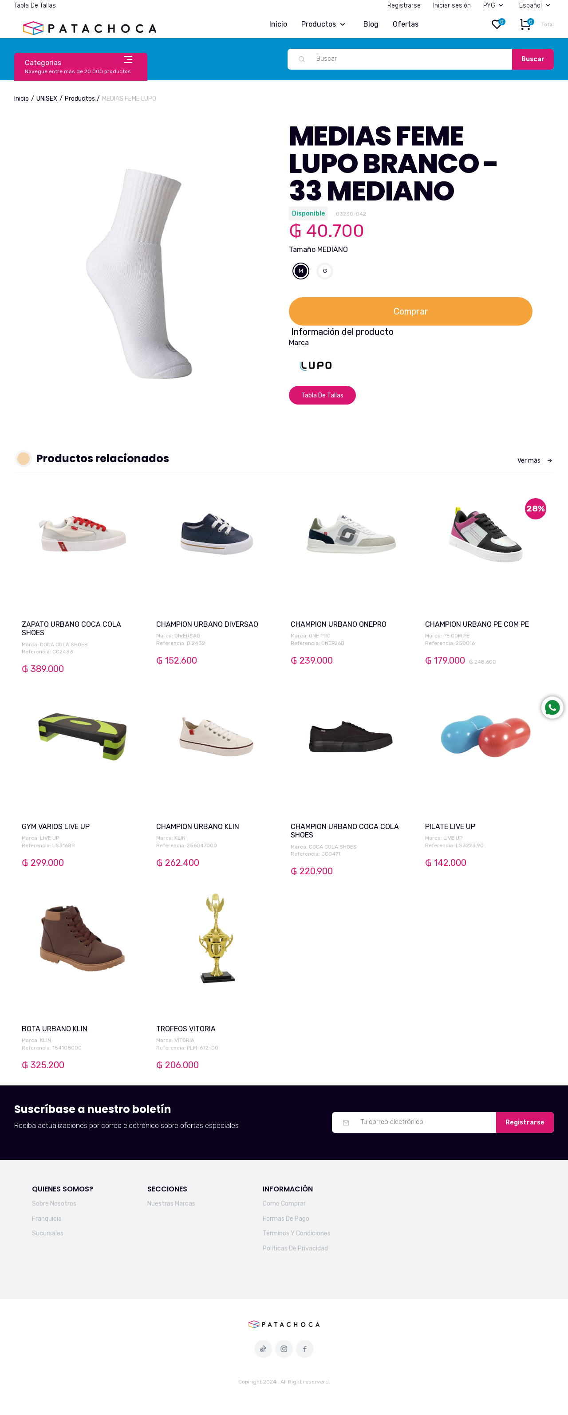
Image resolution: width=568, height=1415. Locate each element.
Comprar (411, 311)
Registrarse (404, 5)
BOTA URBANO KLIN (54, 1029)
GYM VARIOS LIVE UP (56, 826)
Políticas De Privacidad (295, 1248)
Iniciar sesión (452, 5)
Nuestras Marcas (171, 1203)
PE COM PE (456, 636)
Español (536, 5)
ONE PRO (320, 636)
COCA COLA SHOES (64, 644)
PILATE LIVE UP (450, 826)
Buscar (532, 59)
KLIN (179, 838)
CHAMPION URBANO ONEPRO (339, 624)
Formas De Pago (286, 1218)
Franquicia (47, 1218)
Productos (325, 24)
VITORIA (184, 1040)
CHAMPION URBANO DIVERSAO (207, 624)
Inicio (278, 24)
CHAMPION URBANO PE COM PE (477, 624)
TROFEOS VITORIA (186, 1029)
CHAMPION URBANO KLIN (197, 826)
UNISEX (46, 98)
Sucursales (47, 1233)
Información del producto (342, 331)
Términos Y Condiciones (297, 1233)
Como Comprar (284, 1203)
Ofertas (405, 24)
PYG (495, 5)
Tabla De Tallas (35, 5)
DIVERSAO (187, 636)
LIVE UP (49, 838)
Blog (371, 24)
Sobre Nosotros (54, 1203)
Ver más (535, 460)
